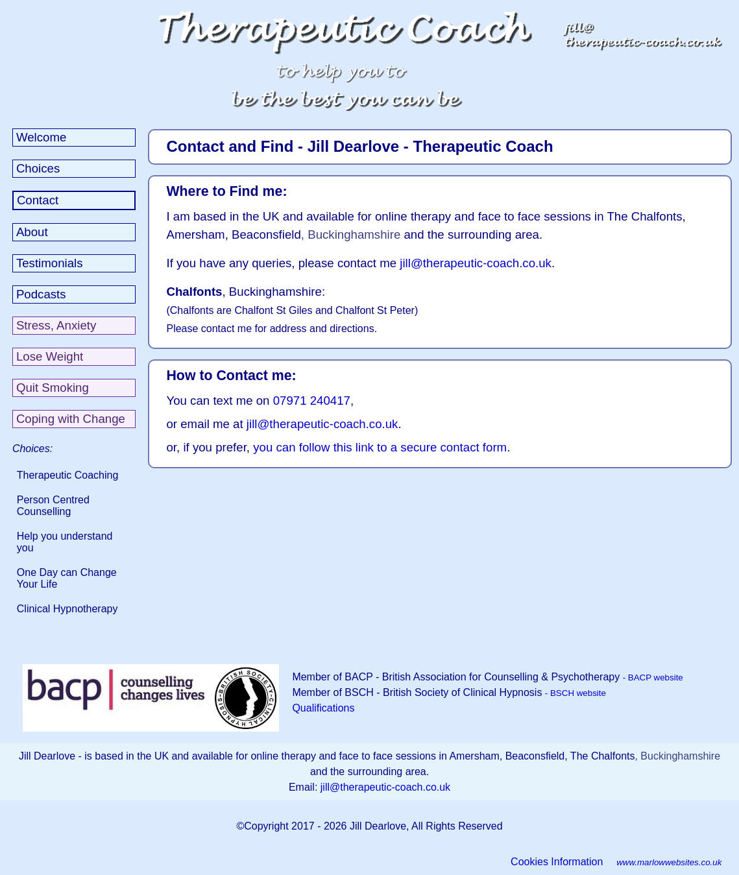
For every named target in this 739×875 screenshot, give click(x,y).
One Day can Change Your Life (67, 578)
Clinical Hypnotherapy (67, 608)
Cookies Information (557, 861)
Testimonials (49, 263)
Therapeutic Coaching (68, 475)
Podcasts (41, 294)
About (32, 232)
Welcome (41, 137)
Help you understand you (65, 542)
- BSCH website (575, 693)
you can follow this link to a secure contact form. (381, 447)
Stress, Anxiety (56, 325)
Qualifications (323, 707)
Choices (38, 168)
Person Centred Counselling (53, 505)
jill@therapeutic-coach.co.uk (475, 263)
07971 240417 (311, 400)
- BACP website (653, 677)
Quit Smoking (52, 387)
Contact (37, 200)
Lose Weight (49, 356)
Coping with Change (70, 419)
